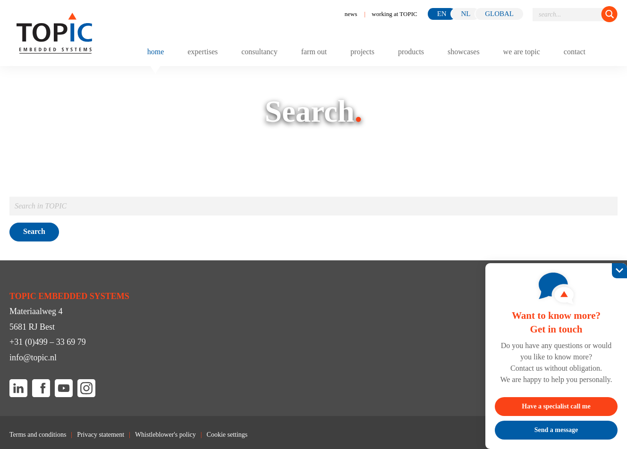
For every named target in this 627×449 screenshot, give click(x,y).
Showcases (464, 52)
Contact (574, 52)
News (351, 14)
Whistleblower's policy (165, 435)
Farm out (314, 52)
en (442, 13)
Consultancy (259, 52)
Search (34, 231)
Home (155, 52)
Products (411, 52)
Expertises (202, 52)
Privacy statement (100, 435)
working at (394, 14)
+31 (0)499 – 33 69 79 (47, 342)
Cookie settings (227, 435)
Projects (362, 52)
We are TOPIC (521, 52)
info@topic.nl (33, 357)
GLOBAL (499, 13)
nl (465, 13)
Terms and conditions (37, 435)
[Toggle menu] (609, 51)
